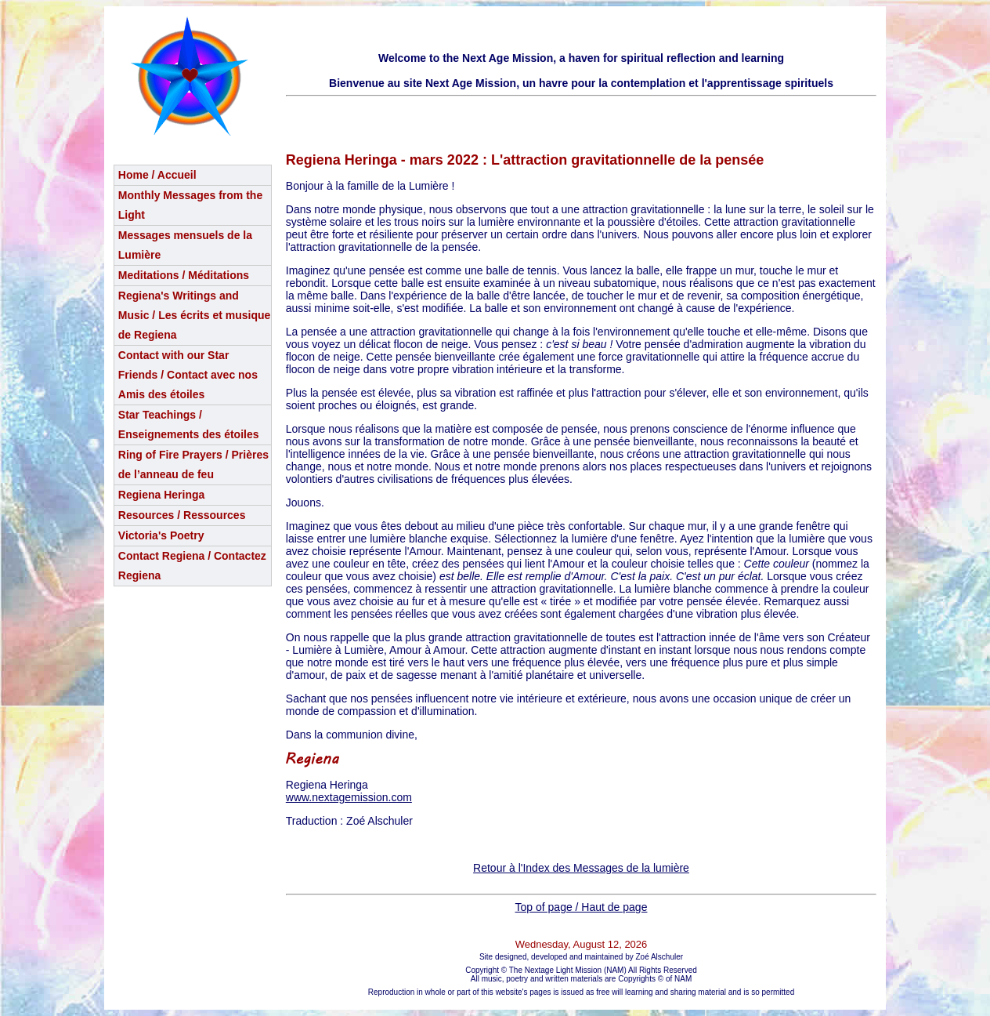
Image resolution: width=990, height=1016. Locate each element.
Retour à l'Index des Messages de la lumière (581, 868)
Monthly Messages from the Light (190, 205)
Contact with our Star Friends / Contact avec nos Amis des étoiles (188, 375)
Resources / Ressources (182, 515)
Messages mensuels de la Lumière (185, 245)
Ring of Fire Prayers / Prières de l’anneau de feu (193, 464)
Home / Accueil (157, 175)
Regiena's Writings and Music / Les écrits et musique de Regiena (194, 315)
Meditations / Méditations (183, 275)
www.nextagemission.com (349, 797)
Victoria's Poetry (161, 535)
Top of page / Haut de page (581, 907)
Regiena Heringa (161, 494)
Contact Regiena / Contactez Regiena (192, 566)
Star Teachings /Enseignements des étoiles (188, 424)
